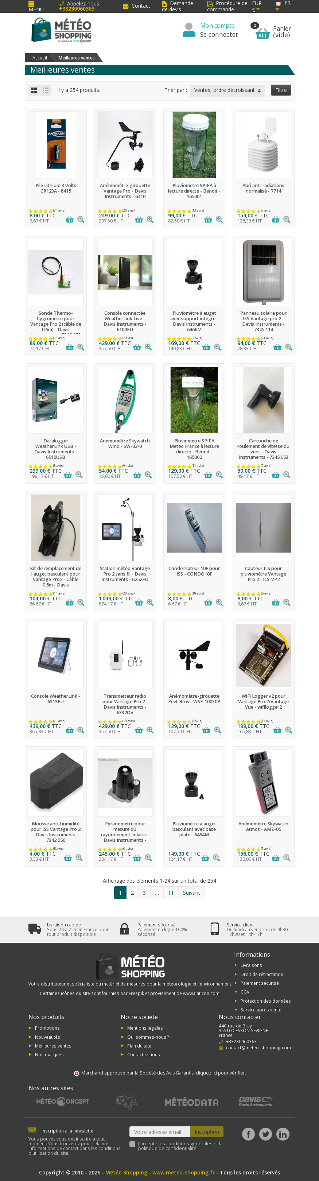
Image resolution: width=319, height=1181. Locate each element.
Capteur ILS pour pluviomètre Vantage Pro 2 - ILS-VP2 (263, 573)
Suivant (191, 892)
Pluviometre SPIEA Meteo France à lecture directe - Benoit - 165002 (194, 449)
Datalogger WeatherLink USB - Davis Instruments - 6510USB (55, 449)
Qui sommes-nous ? (148, 1036)
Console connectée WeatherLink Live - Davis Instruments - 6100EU (125, 321)
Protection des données (266, 1000)
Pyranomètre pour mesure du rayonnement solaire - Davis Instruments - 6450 (125, 835)
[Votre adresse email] (159, 1131)
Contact (136, 5)
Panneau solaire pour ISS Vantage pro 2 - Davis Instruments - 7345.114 (263, 321)
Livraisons (251, 965)
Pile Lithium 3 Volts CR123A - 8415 (55, 188)
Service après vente (261, 1009)
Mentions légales (145, 1028)
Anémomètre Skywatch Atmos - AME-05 (263, 826)
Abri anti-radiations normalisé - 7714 (263, 188)
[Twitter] (265, 1134)
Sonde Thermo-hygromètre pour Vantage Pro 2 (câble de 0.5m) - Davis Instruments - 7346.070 (55, 324)
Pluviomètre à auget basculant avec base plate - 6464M (194, 829)
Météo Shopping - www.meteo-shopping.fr (160, 1172)
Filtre (281, 89)
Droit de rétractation (262, 974)
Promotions (47, 1028)
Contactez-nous (143, 1054)
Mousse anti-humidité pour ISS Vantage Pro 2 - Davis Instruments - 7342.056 (56, 832)
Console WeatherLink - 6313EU (55, 699)
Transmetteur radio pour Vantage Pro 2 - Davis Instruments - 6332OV (125, 704)
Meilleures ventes (53, 1046)
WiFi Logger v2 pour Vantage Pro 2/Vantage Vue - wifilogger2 (263, 701)
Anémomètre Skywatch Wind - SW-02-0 (125, 443)
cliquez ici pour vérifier (220, 1073)
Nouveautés (47, 1036)
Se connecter (219, 34)
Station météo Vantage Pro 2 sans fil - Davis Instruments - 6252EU (125, 573)
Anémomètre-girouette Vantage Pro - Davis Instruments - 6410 (125, 191)
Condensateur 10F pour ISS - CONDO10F (194, 571)
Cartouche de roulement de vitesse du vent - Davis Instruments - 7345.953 (263, 449)
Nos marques (49, 1054)
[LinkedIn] (282, 1134)
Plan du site (139, 1046)
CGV (245, 992)
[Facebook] (248, 1134)
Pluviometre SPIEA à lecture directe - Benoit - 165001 (194, 191)
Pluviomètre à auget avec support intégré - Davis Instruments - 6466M (194, 321)
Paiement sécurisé (260, 983)
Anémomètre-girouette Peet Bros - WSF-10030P (194, 699)
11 (171, 892)
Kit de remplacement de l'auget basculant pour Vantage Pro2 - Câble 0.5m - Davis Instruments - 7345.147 (55, 579)
